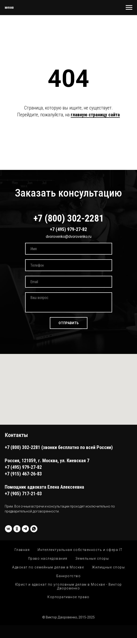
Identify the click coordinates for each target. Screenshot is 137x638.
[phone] (68, 265)
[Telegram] (25, 528)
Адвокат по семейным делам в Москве (48, 567)
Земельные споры (92, 558)
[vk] (8, 528)
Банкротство (68, 576)
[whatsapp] (33, 528)
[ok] (16, 528)
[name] (68, 249)
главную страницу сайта (95, 115)
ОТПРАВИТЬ (69, 323)
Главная (22, 550)
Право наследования (47, 558)
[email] (68, 282)
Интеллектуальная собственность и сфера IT (80, 550)
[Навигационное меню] (129, 7)
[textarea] (68, 302)
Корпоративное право (68, 597)
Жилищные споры (108, 567)
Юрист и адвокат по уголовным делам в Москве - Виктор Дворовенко (68, 586)
